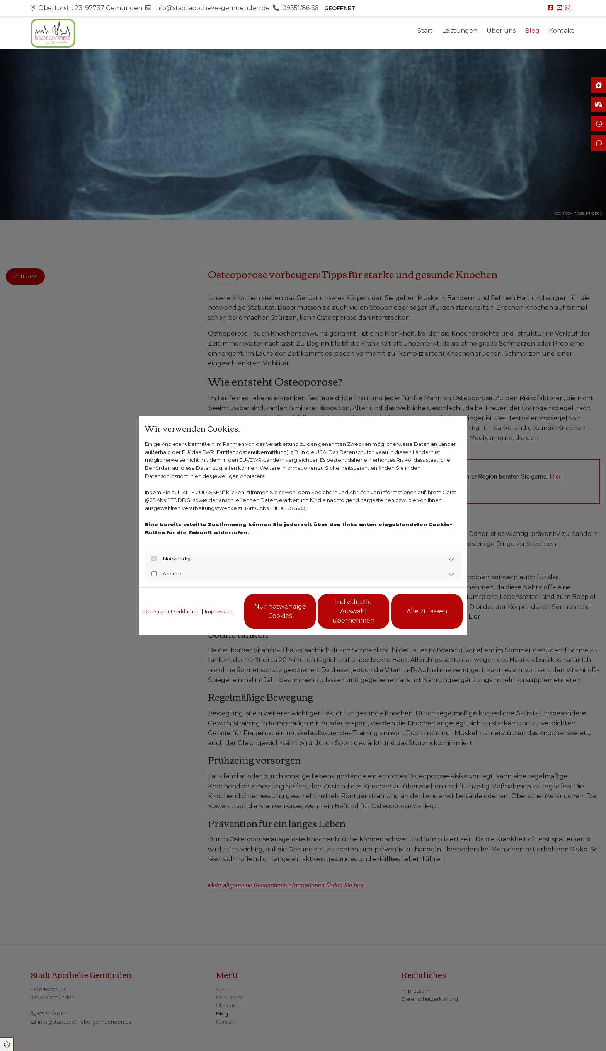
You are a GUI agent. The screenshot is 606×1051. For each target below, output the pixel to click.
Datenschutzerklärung (171, 611)
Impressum (219, 611)
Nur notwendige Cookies (280, 611)
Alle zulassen (427, 611)
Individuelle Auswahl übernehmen (353, 611)
